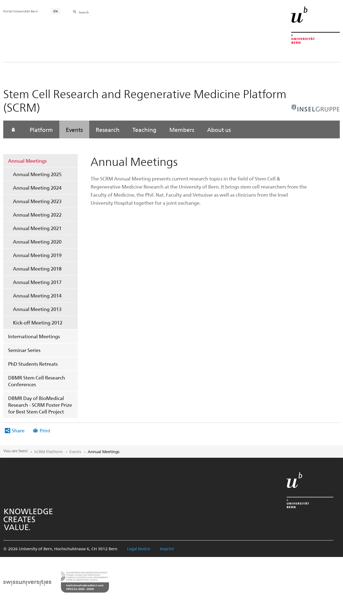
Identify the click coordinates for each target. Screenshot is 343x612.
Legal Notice (138, 548)
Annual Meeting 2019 (37, 255)
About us (219, 129)
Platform (41, 129)
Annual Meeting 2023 (37, 201)
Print (45, 430)
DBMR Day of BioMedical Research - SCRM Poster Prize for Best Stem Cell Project (40, 405)
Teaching (144, 129)
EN (55, 11)
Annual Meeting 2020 (37, 241)
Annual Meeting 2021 (37, 228)
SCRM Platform (48, 451)
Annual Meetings (27, 160)
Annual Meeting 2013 (37, 309)
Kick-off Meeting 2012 (37, 322)
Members (181, 129)
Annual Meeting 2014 (37, 295)
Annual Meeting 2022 (37, 214)
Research (107, 129)
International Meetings (34, 336)
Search (84, 12)
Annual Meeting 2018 (37, 268)
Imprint (167, 548)
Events (74, 129)
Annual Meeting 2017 (37, 282)
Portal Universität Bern (20, 11)
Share (18, 430)
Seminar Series (24, 350)
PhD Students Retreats (33, 363)
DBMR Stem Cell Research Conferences (36, 381)
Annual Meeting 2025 (37, 174)
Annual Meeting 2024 (37, 187)
